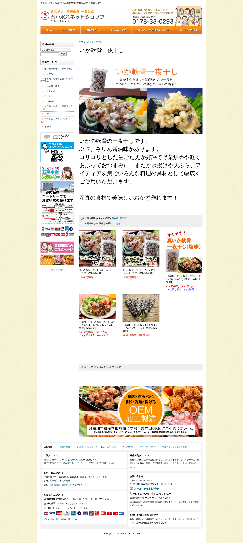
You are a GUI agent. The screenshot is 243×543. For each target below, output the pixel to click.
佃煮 (46, 114)
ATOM (61, 270)
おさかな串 (49, 73)
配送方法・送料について (63, 485)
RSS (53, 270)
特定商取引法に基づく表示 (174, 447)
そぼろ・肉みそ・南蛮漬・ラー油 (56, 107)
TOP (81, 42)
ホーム (49, 30)
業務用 (47, 126)
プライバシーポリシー (149, 447)
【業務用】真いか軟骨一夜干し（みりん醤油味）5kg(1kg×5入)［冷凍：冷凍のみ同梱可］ (96, 325)
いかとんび (49, 91)
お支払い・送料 (118, 30)
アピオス (48, 96)
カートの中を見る (188, 30)
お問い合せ (153, 30)
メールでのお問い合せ (146, 488)
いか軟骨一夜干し (94, 42)
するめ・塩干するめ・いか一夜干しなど (56, 80)
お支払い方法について (87, 447)
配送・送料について (110, 447)
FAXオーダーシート (78, 463)
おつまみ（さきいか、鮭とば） (55, 120)
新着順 (123, 218)
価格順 (115, 218)
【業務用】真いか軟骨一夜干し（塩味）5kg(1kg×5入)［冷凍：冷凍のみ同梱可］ (183, 279)
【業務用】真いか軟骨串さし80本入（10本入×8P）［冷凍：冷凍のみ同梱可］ (140, 328)
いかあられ (49, 101)
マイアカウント (129, 447)
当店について (68, 30)
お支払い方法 (58, 519)
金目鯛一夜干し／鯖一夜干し (58, 68)
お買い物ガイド (93, 30)
